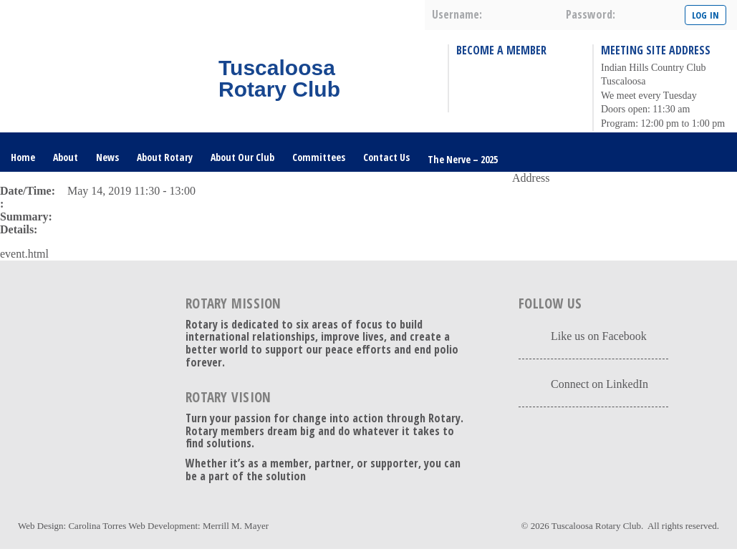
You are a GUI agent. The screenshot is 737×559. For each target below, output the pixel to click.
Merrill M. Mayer (236, 525)
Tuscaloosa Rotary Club (596, 525)
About (65, 157)
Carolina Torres (97, 525)
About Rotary (165, 157)
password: (590, 14)
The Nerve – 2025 (463, 159)
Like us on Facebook (599, 336)
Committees (318, 157)
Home (23, 157)
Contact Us (386, 157)
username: (457, 14)
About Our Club (242, 157)
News (107, 157)
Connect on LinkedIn (599, 384)
